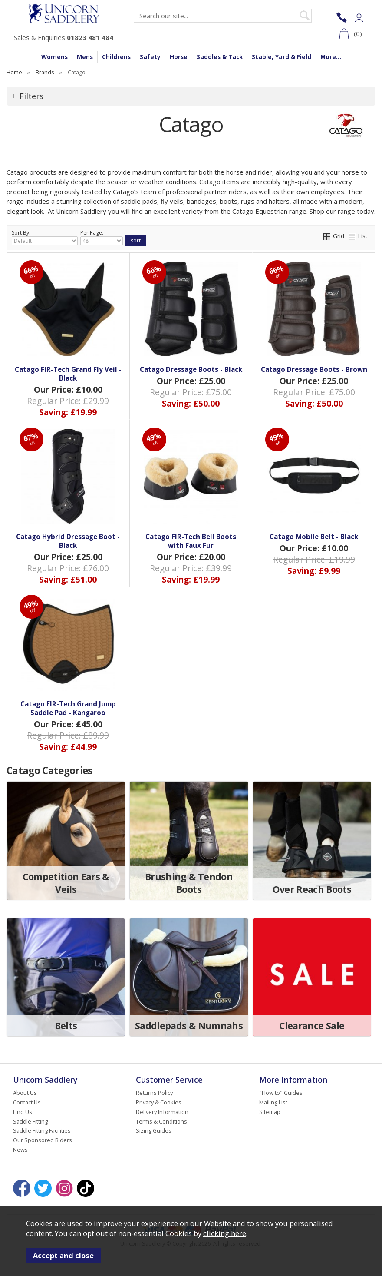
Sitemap (269, 1112)
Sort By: (45, 237)
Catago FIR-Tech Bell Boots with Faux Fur (190, 541)
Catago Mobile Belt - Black (314, 536)
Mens (85, 57)
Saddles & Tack (220, 57)
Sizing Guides (153, 1130)
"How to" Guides (281, 1093)
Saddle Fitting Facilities (42, 1130)
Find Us (22, 1112)
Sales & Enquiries (63, 37)
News (20, 1149)
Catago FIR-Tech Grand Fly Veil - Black (68, 373)
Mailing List (273, 1102)
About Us (25, 1093)
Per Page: (101, 237)
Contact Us (27, 1102)
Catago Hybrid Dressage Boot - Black (68, 541)
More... (330, 57)
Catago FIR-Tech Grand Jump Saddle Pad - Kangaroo (68, 708)
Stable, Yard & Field (281, 57)
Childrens (116, 57)
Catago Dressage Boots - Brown (314, 369)
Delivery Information (162, 1112)
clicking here (224, 1233)
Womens (54, 57)
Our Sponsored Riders (42, 1140)
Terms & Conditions (161, 1121)
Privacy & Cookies (158, 1102)
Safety (150, 57)
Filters (31, 96)
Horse (179, 57)
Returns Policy (154, 1093)
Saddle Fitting (30, 1121)
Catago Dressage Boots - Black (191, 369)
